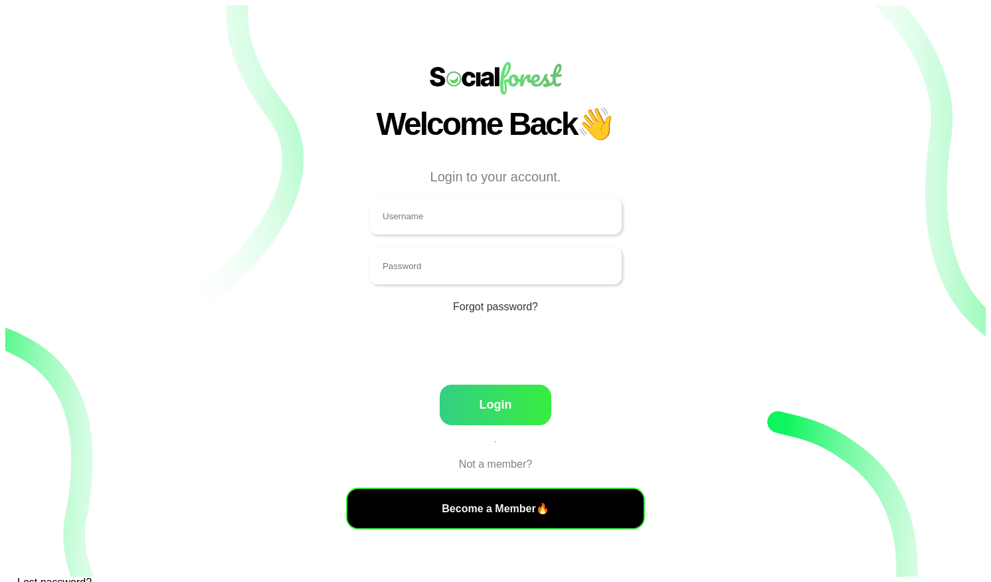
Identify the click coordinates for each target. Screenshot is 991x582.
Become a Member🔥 (495, 508)
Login (495, 404)
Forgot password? (495, 306)
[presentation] (495, 355)
